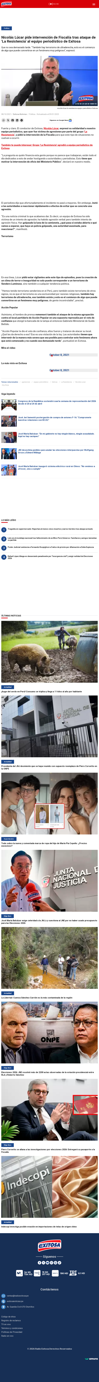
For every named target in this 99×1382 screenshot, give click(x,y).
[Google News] (55, 1262)
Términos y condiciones (12, 1328)
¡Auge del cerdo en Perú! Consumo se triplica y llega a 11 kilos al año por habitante (41, 691)
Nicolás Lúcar (51, 128)
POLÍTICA (5, 385)
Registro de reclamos (11, 1320)
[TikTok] (59, 1262)
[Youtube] (47, 1262)
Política (6, 28)
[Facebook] (39, 1262)
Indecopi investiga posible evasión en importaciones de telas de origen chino (39, 1226)
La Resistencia (66, 382)
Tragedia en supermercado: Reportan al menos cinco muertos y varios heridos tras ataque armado (50, 529)
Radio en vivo (7, 1336)
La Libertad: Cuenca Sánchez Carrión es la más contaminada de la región (36, 998)
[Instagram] (51, 1262)
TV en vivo (6, 1324)
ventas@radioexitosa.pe (18, 1296)
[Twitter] (43, 1262)
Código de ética (8, 1316)
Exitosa (54, 382)
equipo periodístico (41, 382)
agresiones (26, 382)
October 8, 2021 (59, 354)
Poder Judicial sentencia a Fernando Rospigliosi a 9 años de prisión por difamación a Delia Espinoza (51, 547)
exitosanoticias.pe (15, 1301)
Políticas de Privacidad (11, 1332)
